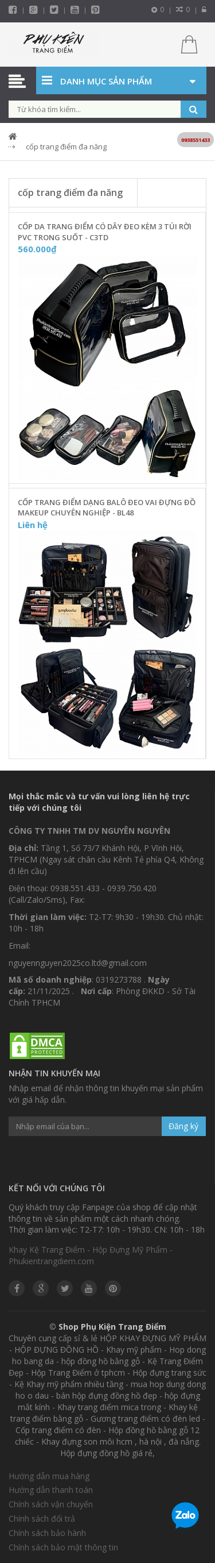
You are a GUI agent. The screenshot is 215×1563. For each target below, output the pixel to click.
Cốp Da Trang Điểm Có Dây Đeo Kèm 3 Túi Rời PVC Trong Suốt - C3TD (104, 231)
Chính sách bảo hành (47, 1532)
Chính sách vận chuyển (51, 1504)
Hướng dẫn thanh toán (51, 1489)
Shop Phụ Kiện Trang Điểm (112, 1326)
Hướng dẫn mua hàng (49, 1475)
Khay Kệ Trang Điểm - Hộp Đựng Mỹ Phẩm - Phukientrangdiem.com (91, 1255)
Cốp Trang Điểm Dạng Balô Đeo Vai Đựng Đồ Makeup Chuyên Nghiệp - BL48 (107, 507)
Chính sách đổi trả (42, 1518)
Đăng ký (183, 1126)
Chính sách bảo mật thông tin (63, 1547)
